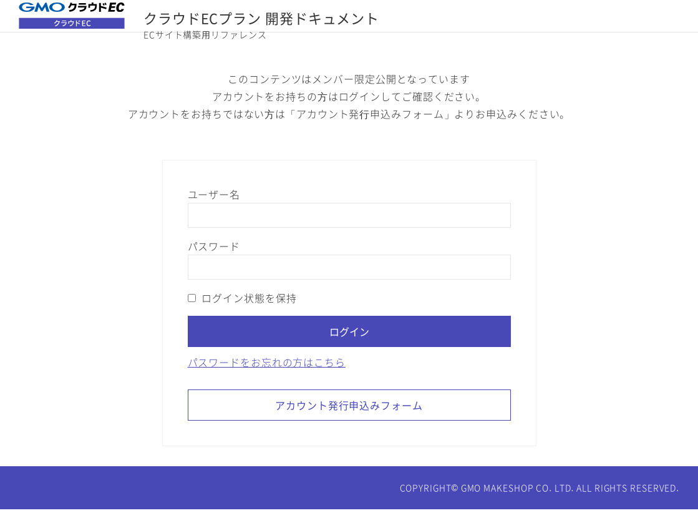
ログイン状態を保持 (242, 316)
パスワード (214, 264)
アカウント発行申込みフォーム (349, 423)
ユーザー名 (214, 212)
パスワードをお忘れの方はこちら (267, 380)
